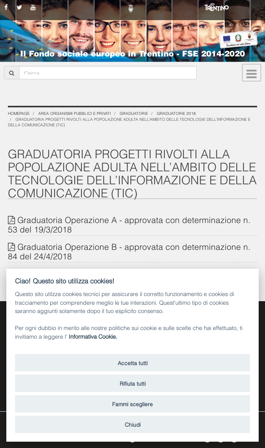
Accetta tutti (133, 362)
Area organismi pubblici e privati (74, 113)
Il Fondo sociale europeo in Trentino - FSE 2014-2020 (132, 53)
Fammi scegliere (132, 403)
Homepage (19, 113)
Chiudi (133, 424)
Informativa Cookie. (93, 336)
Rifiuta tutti (133, 383)
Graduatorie (134, 113)
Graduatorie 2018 (176, 113)
